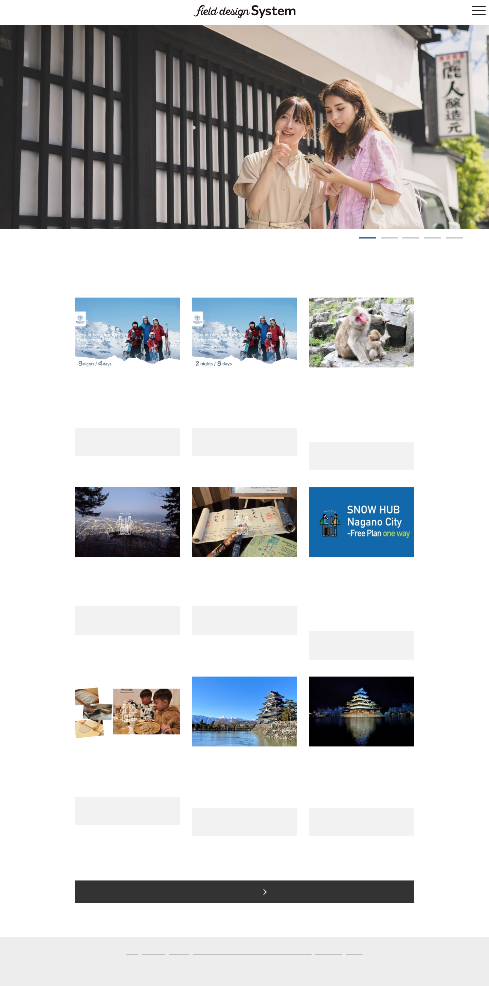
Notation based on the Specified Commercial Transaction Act (252, 952)
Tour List (237, 891)
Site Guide (179, 952)
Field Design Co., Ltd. (280, 966)
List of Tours (153, 952)
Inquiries (354, 952)
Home (132, 952)
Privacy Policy (328, 952)
